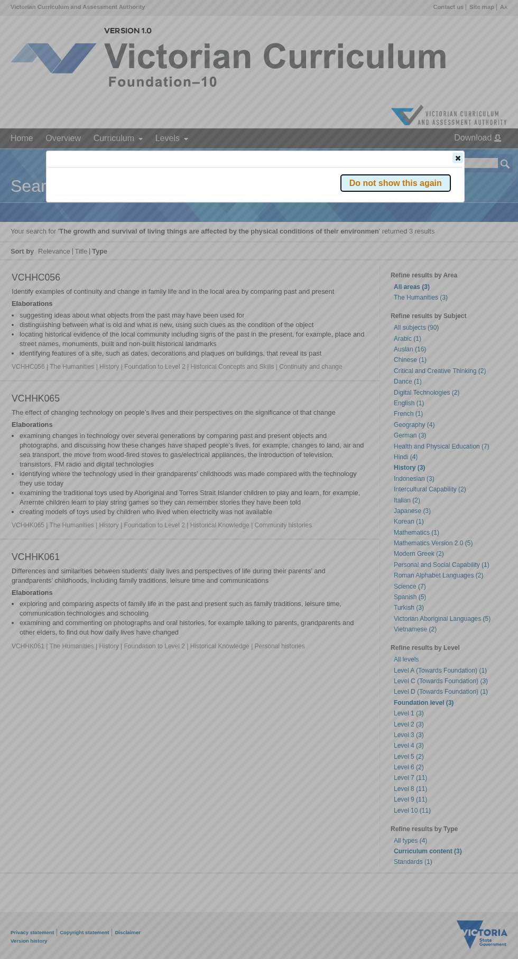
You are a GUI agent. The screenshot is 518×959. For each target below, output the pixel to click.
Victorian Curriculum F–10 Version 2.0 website (169, 217)
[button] (457, 158)
